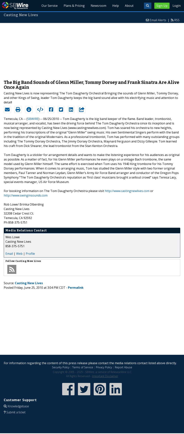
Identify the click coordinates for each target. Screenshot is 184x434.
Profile (30, 254)
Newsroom (98, 6)
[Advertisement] (92, 49)
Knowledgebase (18, 406)
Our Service (50, 6)
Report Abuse (123, 367)
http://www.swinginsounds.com (26, 195)
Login (177, 6)
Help (115, 6)
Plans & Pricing (74, 6)
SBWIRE (32, 119)
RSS (176, 20)
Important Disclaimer (105, 376)
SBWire (15, 5)
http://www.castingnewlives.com (127, 191)
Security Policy (60, 367)
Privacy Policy (104, 367)
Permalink (76, 288)
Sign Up (161, 6)
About (129, 6)
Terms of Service (82, 367)
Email (9, 254)
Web (19, 254)
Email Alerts (158, 20)
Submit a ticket (16, 412)
